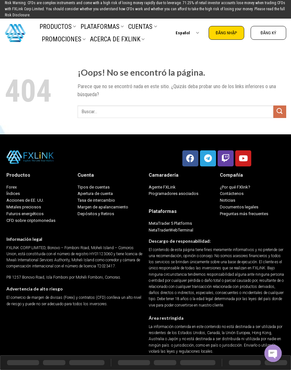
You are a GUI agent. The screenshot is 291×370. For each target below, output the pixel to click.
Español (187, 33)
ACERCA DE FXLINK (117, 39)
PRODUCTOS (57, 26)
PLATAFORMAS (102, 26)
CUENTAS (142, 26)
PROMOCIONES (64, 39)
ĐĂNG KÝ (268, 32)
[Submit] (279, 111)
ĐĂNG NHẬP (226, 32)
